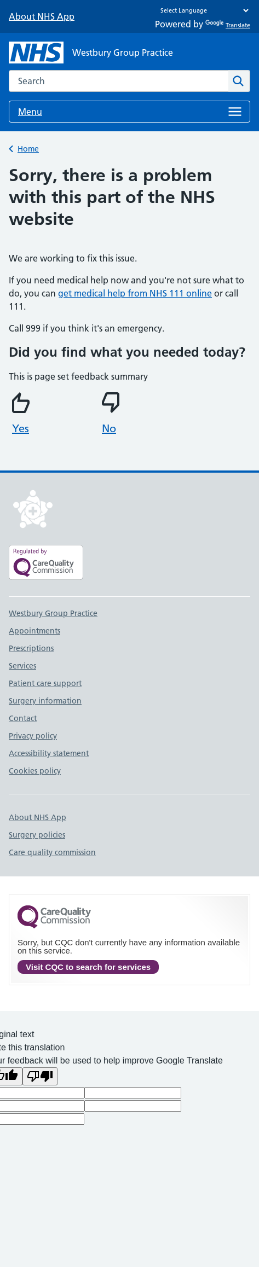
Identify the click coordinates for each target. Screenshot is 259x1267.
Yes (22, 413)
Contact (23, 718)
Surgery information (45, 701)
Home (28, 149)
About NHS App (41, 16)
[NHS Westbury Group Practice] (91, 52)
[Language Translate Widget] (201, 10)
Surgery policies (37, 835)
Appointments (34, 631)
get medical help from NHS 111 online (135, 293)
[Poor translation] (39, 1076)
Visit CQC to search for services (88, 967)
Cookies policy (35, 771)
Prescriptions (31, 648)
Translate (227, 25)
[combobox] (118, 81)
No (112, 413)
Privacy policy (33, 736)
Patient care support (45, 683)
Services (22, 666)
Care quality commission (52, 852)
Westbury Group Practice (53, 613)
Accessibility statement (49, 753)
